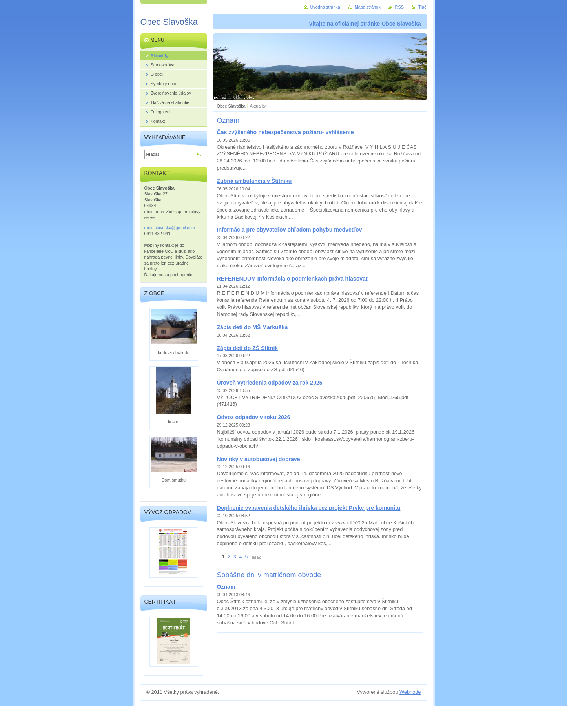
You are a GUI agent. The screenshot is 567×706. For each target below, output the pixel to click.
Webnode (410, 692)
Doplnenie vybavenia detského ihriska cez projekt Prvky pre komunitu (309, 508)
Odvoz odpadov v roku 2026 (253, 417)
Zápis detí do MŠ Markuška (252, 327)
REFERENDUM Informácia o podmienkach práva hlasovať (292, 278)
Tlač (422, 7)
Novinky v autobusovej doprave (258, 459)
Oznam (226, 587)
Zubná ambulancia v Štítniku (254, 181)
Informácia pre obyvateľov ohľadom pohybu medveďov (289, 229)
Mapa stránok (368, 7)
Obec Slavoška (231, 106)
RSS (399, 7)
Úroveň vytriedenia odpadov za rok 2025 (270, 382)
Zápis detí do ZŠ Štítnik (247, 348)
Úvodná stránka (325, 7)
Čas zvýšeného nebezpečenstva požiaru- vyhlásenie (285, 132)
